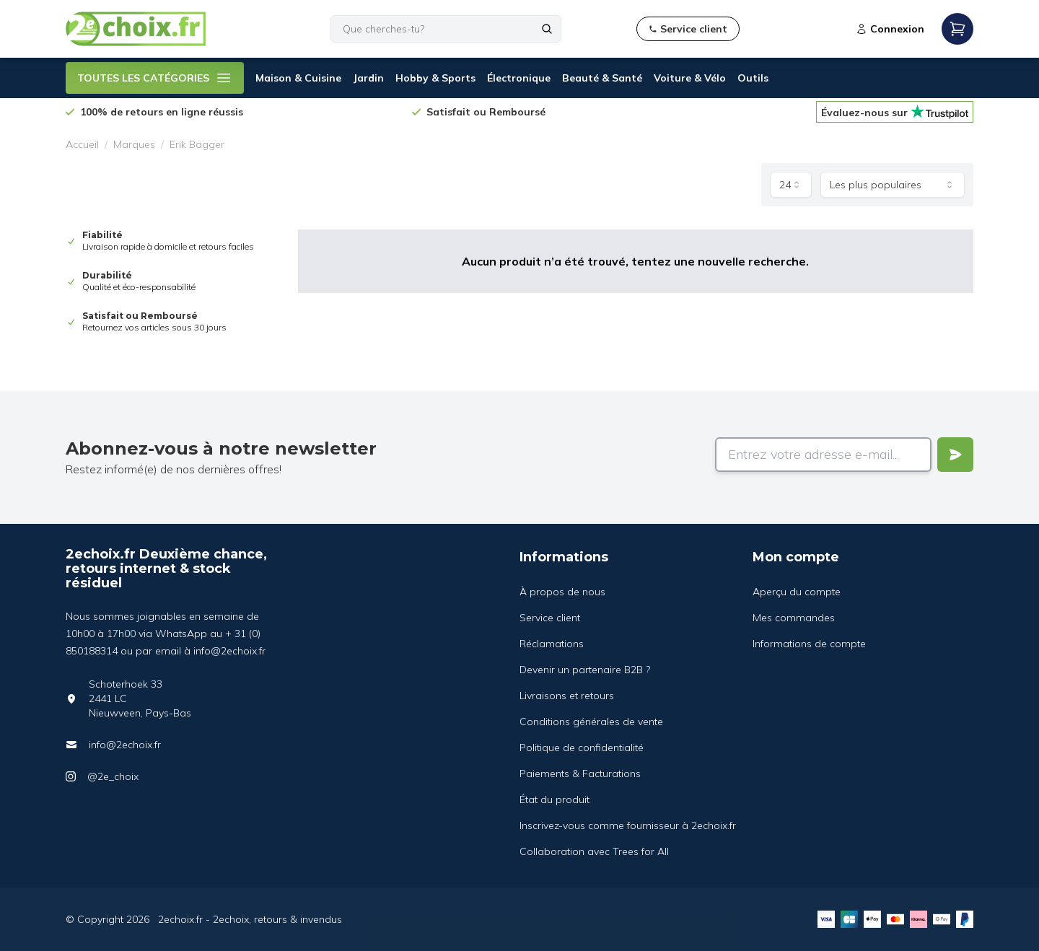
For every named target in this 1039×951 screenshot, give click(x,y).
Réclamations (552, 643)
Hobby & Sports (435, 77)
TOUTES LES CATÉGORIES (154, 78)
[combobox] (791, 185)
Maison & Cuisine (298, 77)
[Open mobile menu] (957, 29)
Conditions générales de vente (591, 721)
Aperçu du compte (797, 591)
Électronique (519, 77)
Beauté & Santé (602, 77)
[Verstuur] (955, 454)
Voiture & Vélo (690, 77)
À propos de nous (562, 591)
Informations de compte (809, 643)
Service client (550, 617)
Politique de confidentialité (582, 747)
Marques (134, 144)
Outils (752, 77)
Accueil (82, 144)
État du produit (554, 799)
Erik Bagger (197, 144)
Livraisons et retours (567, 695)
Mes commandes (794, 617)
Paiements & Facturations (580, 773)
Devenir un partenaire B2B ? (585, 669)
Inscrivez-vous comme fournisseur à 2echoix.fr (628, 825)
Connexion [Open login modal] (890, 28)
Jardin (368, 77)
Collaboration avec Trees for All (594, 851)
